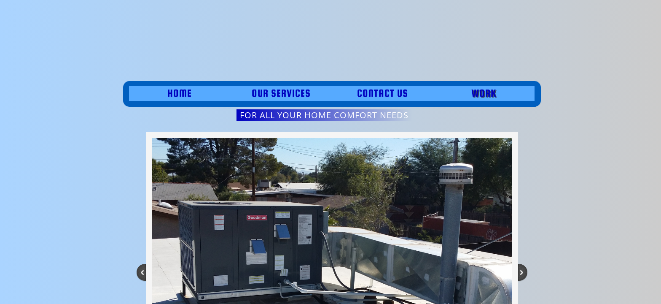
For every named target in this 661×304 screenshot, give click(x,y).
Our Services (281, 93)
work (483, 93)
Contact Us (382, 93)
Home (179, 93)
